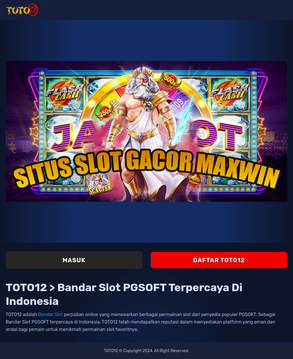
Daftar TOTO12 (219, 260)
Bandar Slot (50, 314)
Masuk (73, 260)
